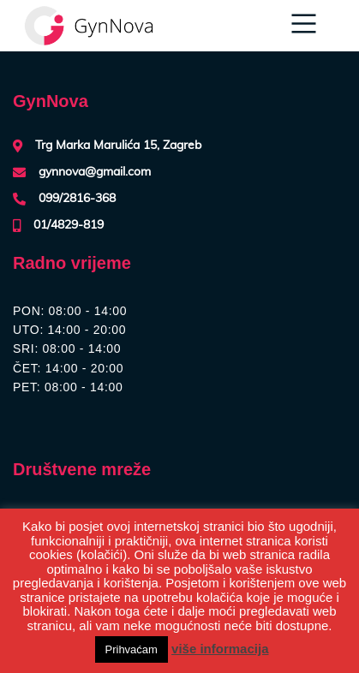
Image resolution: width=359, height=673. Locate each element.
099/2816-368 (77, 199)
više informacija (219, 648)
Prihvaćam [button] (131, 649)
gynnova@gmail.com (95, 172)
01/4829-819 (68, 225)
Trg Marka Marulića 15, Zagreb (118, 146)
